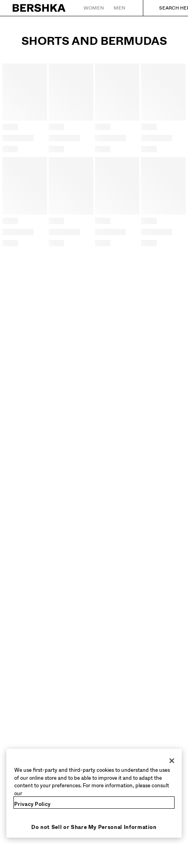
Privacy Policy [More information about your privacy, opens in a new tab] (32, 804)
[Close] (171, 760)
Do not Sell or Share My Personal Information (94, 827)
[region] (94, 793)
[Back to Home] (39, 8)
